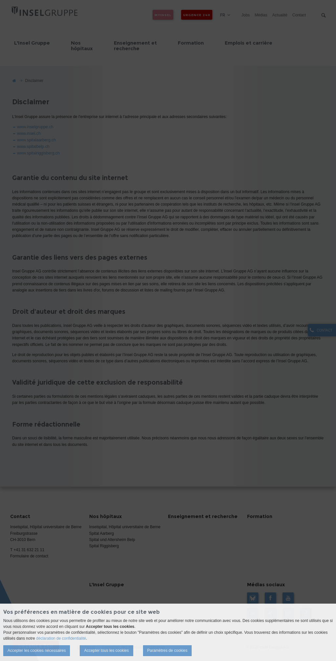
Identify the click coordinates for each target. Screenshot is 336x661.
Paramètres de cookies (167, 650)
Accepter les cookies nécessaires (37, 650)
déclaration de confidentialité (61, 638)
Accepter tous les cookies (106, 650)
